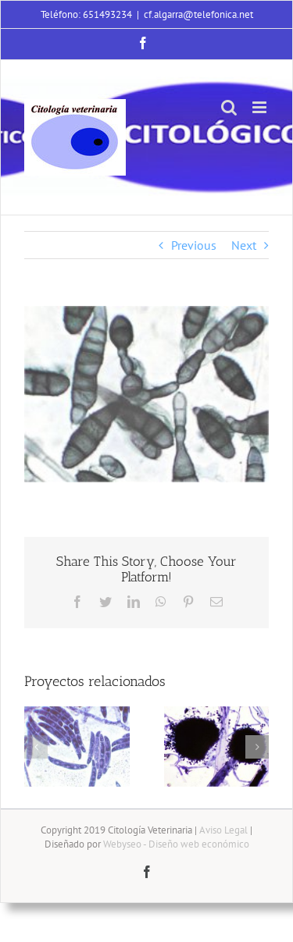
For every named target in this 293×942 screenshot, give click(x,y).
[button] (36, 747)
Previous (193, 245)
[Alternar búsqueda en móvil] (229, 107)
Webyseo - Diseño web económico (176, 844)
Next (243, 245)
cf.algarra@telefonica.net (198, 14)
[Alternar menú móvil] (260, 107)
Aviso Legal (223, 830)
